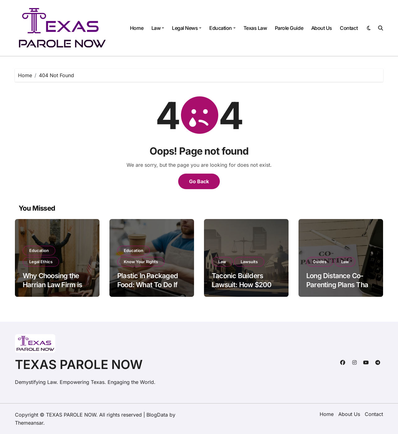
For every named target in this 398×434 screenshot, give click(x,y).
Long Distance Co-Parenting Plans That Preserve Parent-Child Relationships (340, 289)
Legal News (186, 28)
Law (157, 28)
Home (136, 28)
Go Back (199, 181)
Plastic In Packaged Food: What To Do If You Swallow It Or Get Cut (150, 289)
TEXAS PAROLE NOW (79, 364)
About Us (321, 28)
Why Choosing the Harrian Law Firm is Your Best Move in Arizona (52, 289)
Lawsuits (249, 261)
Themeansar (29, 423)
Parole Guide (289, 28)
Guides (319, 261)
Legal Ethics (41, 261)
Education (222, 28)
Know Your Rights (141, 261)
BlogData (157, 415)
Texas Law (255, 28)
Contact (349, 28)
